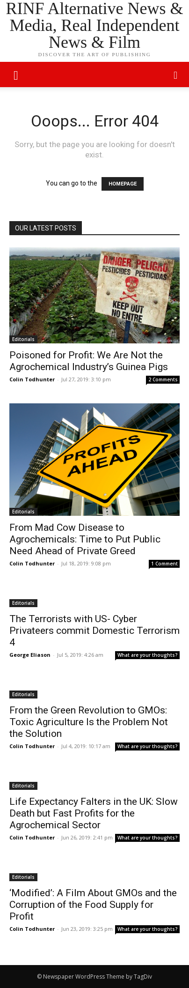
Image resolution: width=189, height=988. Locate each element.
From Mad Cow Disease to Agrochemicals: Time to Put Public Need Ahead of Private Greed (84, 539)
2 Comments (163, 379)
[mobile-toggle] (16, 74)
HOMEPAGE (123, 184)
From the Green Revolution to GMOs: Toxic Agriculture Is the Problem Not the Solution (88, 722)
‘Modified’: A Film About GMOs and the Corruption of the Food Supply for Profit (93, 904)
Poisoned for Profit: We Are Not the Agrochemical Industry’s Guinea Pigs (88, 360)
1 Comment (164, 563)
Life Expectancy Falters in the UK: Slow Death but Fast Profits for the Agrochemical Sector (93, 813)
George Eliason (30, 654)
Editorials (23, 339)
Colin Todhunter (32, 379)
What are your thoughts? (147, 655)
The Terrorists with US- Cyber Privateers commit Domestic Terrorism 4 (94, 630)
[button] (176, 74)
